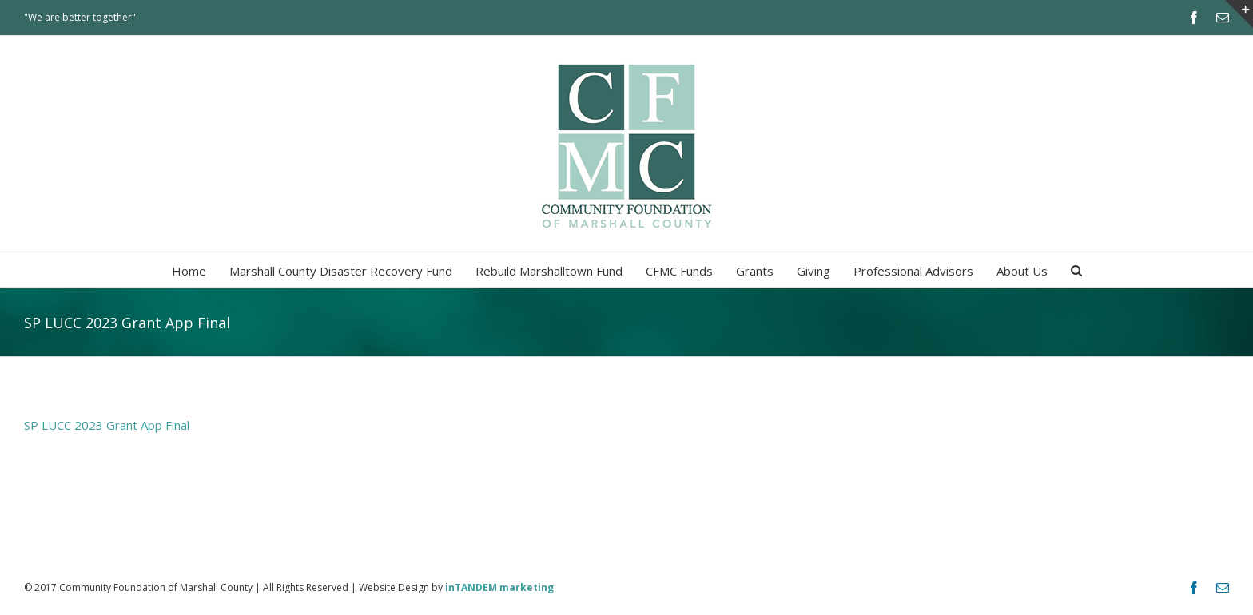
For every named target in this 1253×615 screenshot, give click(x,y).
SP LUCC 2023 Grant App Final (106, 425)
